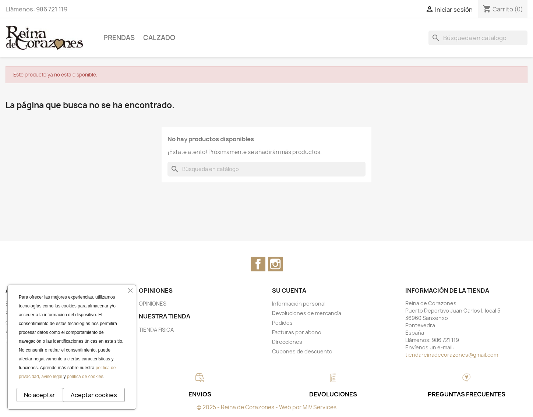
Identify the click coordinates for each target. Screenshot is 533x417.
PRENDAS (119, 37)
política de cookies (85, 376)
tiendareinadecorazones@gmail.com (451, 354)
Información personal (298, 303)
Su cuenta (289, 290)
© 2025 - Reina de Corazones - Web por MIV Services (266, 407)
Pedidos (282, 322)
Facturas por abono (296, 332)
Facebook (258, 264)
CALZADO (159, 37)
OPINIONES (152, 303)
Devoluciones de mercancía (306, 313)
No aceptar (39, 395)
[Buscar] (477, 38)
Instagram (275, 264)
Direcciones (287, 341)
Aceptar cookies (94, 395)
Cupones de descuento (302, 351)
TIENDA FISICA (156, 329)
